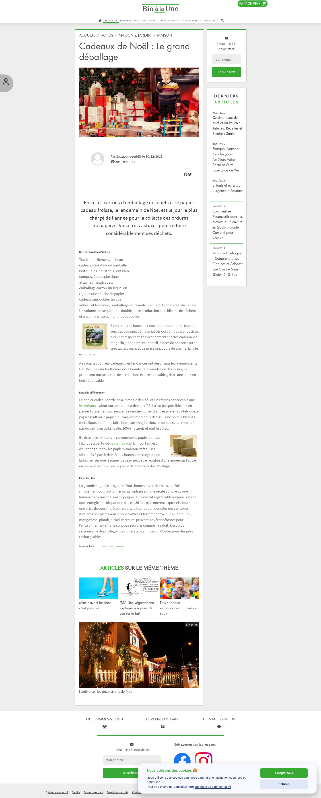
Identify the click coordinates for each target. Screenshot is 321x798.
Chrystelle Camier (111, 546)
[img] (185, 174)
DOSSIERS (125, 20)
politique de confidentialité (213, 786)
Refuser (284, 784)
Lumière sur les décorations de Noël (106, 691)
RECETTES (209, 20)
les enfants (87, 405)
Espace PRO (252, 3)
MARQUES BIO (191, 20)
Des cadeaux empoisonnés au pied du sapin (178, 608)
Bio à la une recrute (117, 792)
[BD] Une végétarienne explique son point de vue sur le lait (137, 608)
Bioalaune (124, 156)
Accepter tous (284, 773)
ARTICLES (109, 20)
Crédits (76, 792)
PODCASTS (140, 20)
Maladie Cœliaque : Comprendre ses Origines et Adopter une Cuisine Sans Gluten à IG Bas (227, 264)
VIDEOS (153, 20)
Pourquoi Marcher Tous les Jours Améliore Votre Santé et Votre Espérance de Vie (225, 159)
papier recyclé (121, 443)
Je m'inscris (226, 72)
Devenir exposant (93, 792)
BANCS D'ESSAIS (169, 20)
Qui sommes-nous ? (57, 792)
